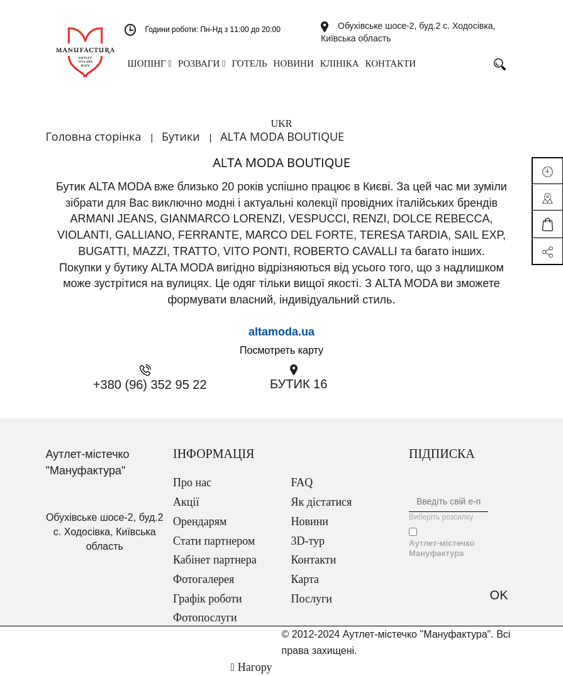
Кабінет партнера (215, 559)
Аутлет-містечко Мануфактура (441, 548)
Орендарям (199, 521)
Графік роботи (207, 598)
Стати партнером (214, 541)
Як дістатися (321, 502)
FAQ (302, 482)
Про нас (192, 482)
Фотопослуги (205, 617)
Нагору (251, 667)
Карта (305, 579)
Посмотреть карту (281, 350)
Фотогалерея (203, 579)
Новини (309, 521)
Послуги (311, 598)
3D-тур (308, 541)
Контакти (314, 559)
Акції (186, 502)
